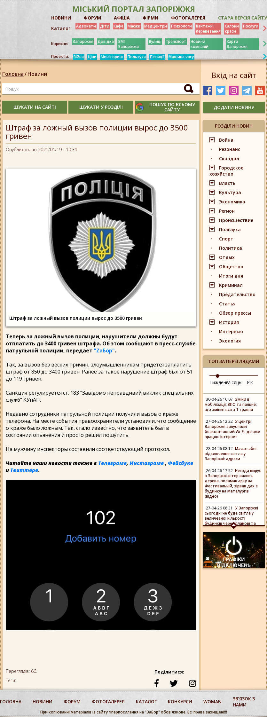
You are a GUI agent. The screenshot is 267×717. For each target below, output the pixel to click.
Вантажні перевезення (208, 28)
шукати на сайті (34, 107)
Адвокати (86, 26)
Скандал (229, 158)
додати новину (234, 107)
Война (226, 140)
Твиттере (24, 470)
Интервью (231, 331)
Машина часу (181, 56)
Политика (230, 248)
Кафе (118, 26)
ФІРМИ (150, 18)
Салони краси (232, 28)
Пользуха (137, 56)
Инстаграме (147, 463)
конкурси (180, 701)
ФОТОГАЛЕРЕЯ (188, 18)
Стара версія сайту (242, 18)
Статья (227, 304)
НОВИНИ (61, 18)
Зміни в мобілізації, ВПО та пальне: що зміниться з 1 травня (231, 404)
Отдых (227, 257)
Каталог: (61, 28)
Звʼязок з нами (244, 702)
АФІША (122, 18)
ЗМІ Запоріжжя (128, 44)
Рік (250, 382)
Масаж (134, 26)
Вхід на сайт (233, 75)
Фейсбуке (180, 463)
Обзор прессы (235, 313)
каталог (146, 701)
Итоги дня (231, 276)
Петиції (157, 56)
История (229, 322)
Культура (230, 192)
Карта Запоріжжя (237, 44)
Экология (230, 341)
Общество (231, 267)
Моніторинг (112, 56)
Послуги (250, 26)
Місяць (233, 382)
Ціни (92, 56)
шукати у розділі (101, 107)
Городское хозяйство (226, 171)
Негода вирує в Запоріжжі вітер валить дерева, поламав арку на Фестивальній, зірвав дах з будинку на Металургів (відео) (233, 483)
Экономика (232, 202)
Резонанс (229, 149)
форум (72, 701)
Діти (104, 26)
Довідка (106, 41)
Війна (79, 56)
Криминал (231, 285)
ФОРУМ (92, 18)
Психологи (181, 26)
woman (212, 701)
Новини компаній (199, 44)
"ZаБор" (104, 350)
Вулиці (155, 41)
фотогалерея (108, 701)
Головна (13, 74)
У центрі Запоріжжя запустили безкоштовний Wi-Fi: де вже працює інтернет (232, 429)
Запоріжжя (83, 41)
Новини (37, 74)
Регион (227, 211)
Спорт (226, 239)
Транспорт (176, 41)
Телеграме (112, 463)
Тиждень (219, 382)
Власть (227, 183)
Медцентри (155, 26)
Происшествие (236, 220)
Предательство (237, 294)
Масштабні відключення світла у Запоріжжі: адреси (230, 453)
